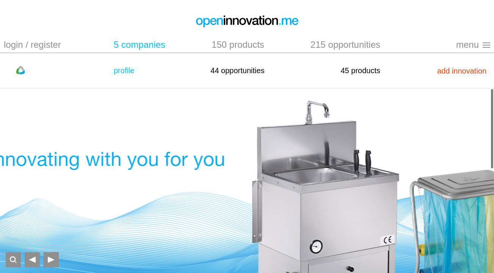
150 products (238, 44)
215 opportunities (345, 44)
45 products (360, 70)
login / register (32, 44)
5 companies (139, 44)
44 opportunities (237, 70)
